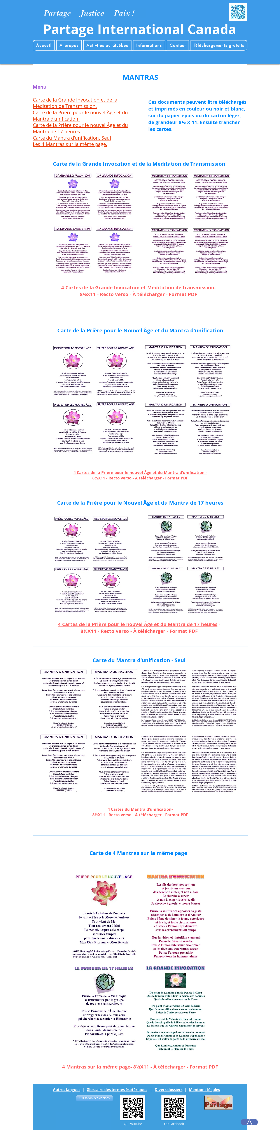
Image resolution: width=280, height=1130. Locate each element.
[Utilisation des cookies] (94, 1098)
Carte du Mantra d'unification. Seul (72, 138)
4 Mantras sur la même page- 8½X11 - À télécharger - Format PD (138, 1066)
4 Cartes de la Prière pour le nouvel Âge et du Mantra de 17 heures (137, 624)
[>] (249, 1122)
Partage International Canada (139, 29)
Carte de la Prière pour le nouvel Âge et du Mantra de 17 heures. (80, 128)
